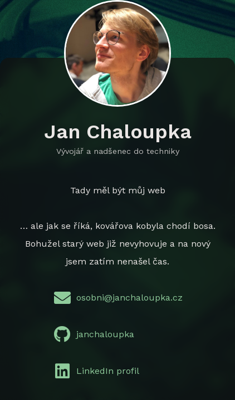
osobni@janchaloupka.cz (115, 297)
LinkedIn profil (93, 371)
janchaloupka (91, 334)
